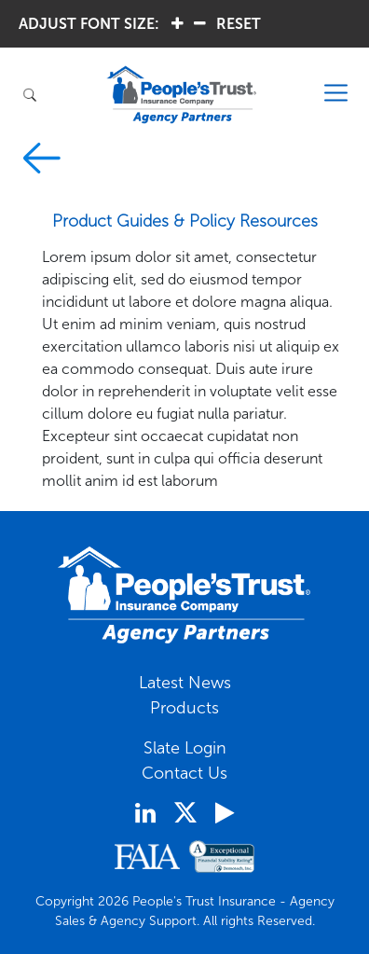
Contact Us (184, 773)
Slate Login (185, 748)
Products (184, 708)
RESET (238, 24)
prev (42, 158)
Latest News (185, 682)
